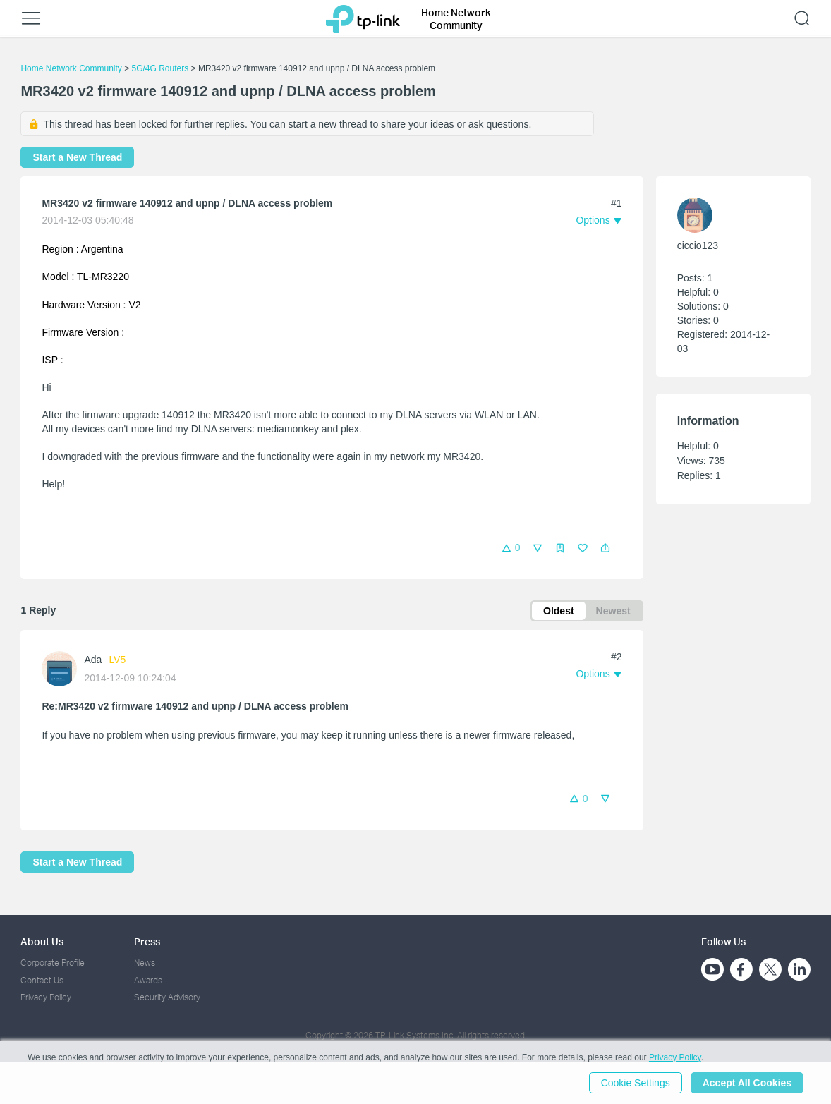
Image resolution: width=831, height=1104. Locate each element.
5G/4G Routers (160, 68)
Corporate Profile (52, 962)
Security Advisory (167, 997)
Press (147, 941)
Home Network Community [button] (456, 18)
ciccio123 (697, 245)
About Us (41, 941)
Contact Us (41, 980)
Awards (148, 980)
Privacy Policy (45, 997)
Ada (93, 659)
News (144, 962)
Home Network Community (70, 68)
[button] (605, 548)
